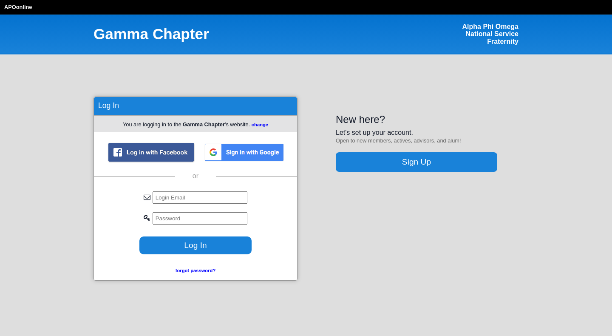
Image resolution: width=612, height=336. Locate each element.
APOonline (18, 7)
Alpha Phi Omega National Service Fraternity (490, 34)
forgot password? (195, 270)
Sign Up (416, 161)
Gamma (151, 34)
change (260, 124)
